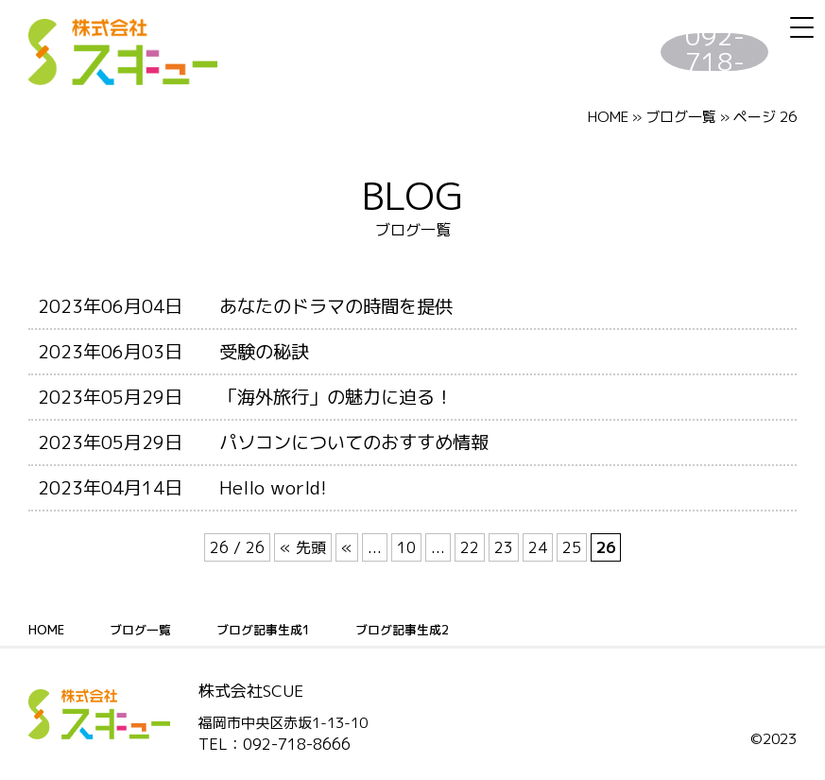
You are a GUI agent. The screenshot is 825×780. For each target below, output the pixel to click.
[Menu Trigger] (801, 27)
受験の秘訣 (264, 351)
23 (503, 547)
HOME (608, 117)
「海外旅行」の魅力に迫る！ (336, 396)
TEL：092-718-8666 (274, 744)
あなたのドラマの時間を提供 (336, 306)
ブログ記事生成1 (273, 629)
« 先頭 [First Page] (303, 547)
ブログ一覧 (145, 629)
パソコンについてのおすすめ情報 (354, 442)
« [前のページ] (346, 547)
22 (469, 547)
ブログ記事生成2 (420, 629)
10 (406, 547)
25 (571, 547)
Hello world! (273, 487)
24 (537, 547)
